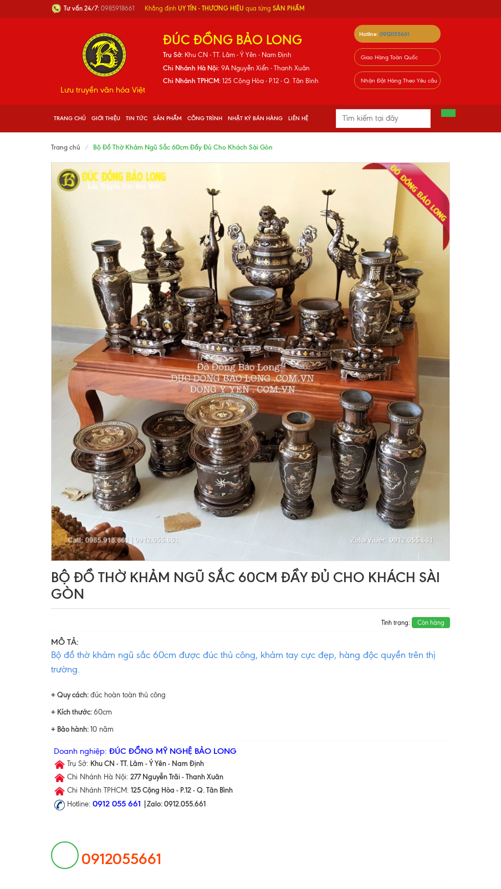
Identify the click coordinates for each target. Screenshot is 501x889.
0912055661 (394, 34)
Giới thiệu (105, 118)
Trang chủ (70, 118)
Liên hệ (298, 118)
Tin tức (136, 118)
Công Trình (204, 118)
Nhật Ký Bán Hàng (255, 118)
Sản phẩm (167, 118)
